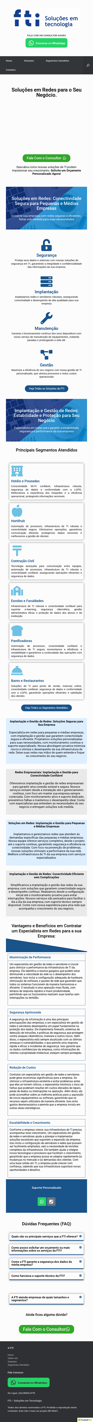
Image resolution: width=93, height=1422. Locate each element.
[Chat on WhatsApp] (46, 47)
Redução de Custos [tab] (23, 1067)
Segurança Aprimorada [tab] (25, 1012)
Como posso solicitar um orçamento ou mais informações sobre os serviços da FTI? (40, 1249)
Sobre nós (13, 1358)
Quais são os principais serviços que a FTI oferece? (44, 1236)
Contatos (11, 70)
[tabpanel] (46, 983)
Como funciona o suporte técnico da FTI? (38, 1276)
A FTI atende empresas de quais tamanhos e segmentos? (40, 1299)
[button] (46, 1236)
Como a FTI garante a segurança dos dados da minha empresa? (41, 1263)
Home (9, 60)
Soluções (29, 60)
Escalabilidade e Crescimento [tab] (30, 1122)
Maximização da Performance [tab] (30, 957)
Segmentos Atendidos (57, 60)
